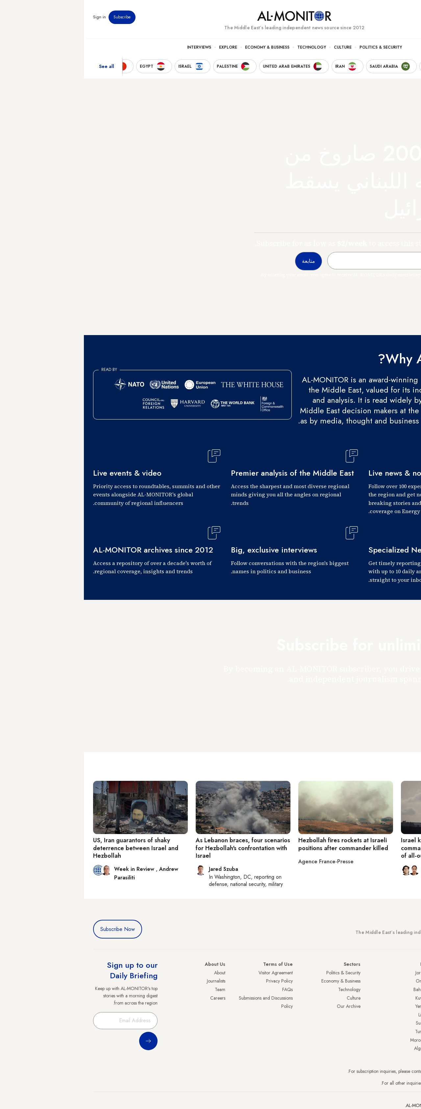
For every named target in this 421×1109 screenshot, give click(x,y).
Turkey (405, 972)
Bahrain (337, 989)
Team (136, 989)
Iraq (340, 964)
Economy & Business (183, 50)
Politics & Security (297, 50)
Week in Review (51, 869)
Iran (408, 989)
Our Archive (265, 1006)
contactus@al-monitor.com (387, 1083)
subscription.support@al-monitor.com (377, 1071)
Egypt (407, 1023)
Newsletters (385, 19)
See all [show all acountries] (22, 68)
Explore (144, 50)
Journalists (132, 981)
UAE (408, 998)
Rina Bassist (393, 869)
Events (363, 19)
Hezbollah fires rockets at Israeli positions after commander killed (259, 844)
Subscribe (38, 19)
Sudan (338, 1023)
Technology (227, 50)
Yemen (338, 1006)
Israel (407, 1006)
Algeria (337, 1048)
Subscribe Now (33, 929)
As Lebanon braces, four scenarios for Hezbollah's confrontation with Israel (159, 848)
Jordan (338, 972)
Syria (407, 1048)
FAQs (203, 989)
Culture (259, 50)
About (135, 972)
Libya (339, 1014)
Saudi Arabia (399, 981)
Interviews (115, 50)
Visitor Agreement (192, 972)
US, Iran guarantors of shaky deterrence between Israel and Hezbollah (51, 848)
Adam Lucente (356, 869)
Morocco (335, 1040)
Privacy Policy (195, 981)
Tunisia (337, 1031)
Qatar (406, 1031)
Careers (133, 998)
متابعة (398, 698)
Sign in (15, 19)
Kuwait (338, 998)
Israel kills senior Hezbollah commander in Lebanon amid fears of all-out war (364, 848)
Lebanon (404, 1040)
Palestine (403, 1014)
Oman (338, 981)
